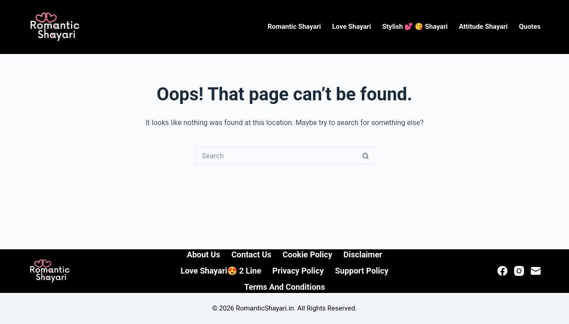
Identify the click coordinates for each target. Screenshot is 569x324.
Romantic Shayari (294, 26)
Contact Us (251, 254)
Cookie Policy (307, 254)
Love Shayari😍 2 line (220, 270)
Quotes (530, 26)
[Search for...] (276, 156)
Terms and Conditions (284, 287)
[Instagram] (519, 271)
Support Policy (362, 270)
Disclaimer (363, 254)
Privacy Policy (298, 270)
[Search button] (366, 156)
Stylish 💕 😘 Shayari (415, 26)
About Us (203, 254)
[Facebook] (502, 271)
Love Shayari (351, 26)
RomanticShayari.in (265, 308)
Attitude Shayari (483, 26)
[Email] (536, 271)
